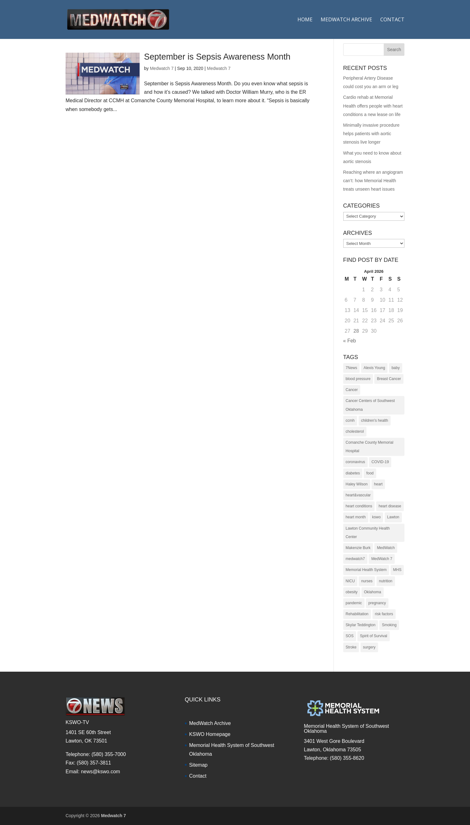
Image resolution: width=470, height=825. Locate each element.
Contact (392, 20)
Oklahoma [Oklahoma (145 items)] (372, 592)
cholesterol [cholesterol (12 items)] (355, 431)
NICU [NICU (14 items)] (350, 581)
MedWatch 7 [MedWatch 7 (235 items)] (381, 559)
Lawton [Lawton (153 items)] (393, 517)
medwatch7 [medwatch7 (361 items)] (355, 559)
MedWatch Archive (210, 723)
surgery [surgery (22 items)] (369, 647)
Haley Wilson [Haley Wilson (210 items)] (357, 484)
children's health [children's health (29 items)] (374, 420)
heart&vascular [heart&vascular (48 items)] (358, 495)
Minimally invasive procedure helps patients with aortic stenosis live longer (371, 134)
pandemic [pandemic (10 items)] (354, 603)
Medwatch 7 (162, 68)
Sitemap (198, 765)
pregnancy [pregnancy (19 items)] (377, 603)
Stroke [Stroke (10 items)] (351, 647)
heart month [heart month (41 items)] (356, 517)
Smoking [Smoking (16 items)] (389, 625)
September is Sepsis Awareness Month (217, 56)
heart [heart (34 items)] (378, 484)
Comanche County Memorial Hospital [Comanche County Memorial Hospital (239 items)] (369, 446)
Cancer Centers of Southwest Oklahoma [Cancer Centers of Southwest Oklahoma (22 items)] (370, 405)
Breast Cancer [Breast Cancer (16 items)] (389, 379)
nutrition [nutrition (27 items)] (386, 581)
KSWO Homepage (210, 734)
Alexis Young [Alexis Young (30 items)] (374, 368)
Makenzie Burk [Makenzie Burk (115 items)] (358, 548)
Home (304, 20)
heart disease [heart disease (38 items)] (390, 506)
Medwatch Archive (346, 20)
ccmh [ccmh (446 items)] (350, 420)
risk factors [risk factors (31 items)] (384, 614)
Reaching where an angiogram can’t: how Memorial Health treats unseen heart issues (373, 181)
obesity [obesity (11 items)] (352, 592)
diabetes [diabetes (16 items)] (353, 473)
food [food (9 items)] (369, 473)
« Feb (349, 340)
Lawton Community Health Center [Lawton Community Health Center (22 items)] (368, 532)
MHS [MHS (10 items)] (397, 570)
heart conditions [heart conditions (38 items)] (359, 506)
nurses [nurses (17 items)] (366, 581)
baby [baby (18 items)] (396, 368)
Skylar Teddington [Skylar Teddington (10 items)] (361, 625)
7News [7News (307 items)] (351, 368)
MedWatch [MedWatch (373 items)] (386, 548)
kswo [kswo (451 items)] (376, 517)
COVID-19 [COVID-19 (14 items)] (380, 462)
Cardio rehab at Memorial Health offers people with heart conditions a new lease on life (373, 106)
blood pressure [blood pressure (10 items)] (358, 379)
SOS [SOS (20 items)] (350, 636)
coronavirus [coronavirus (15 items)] (355, 462)
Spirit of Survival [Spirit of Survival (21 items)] (373, 636)
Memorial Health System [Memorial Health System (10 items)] (366, 570)
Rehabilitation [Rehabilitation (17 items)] (357, 614)
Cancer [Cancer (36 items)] (352, 390)
